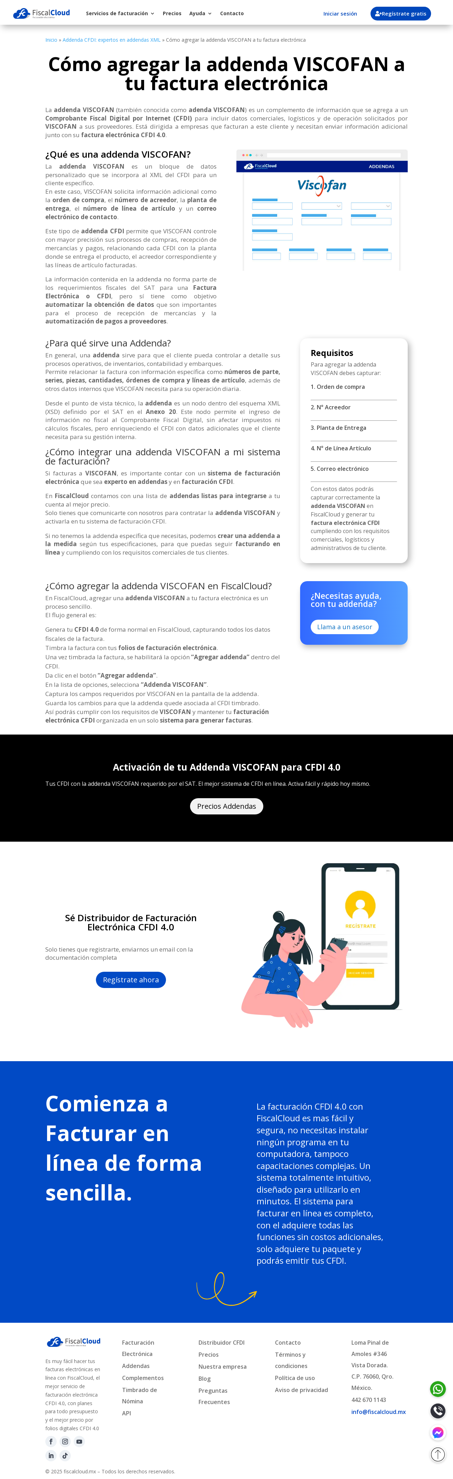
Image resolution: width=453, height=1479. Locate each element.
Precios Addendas (226, 806)
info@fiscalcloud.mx (378, 1412)
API (126, 1413)
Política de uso (295, 1378)
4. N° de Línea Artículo (341, 448)
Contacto (232, 13)
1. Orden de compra (338, 387)
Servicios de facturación (117, 13)
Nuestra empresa (223, 1366)
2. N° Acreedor (331, 407)
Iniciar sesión (340, 13)
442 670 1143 (368, 1400)
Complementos (143, 1378)
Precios (172, 13)
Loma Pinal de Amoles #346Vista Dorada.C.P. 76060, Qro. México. (372, 1365)
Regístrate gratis (404, 13)
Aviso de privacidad (301, 1390)
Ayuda (197, 13)
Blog (205, 1378)
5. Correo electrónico (340, 469)
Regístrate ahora (131, 979)
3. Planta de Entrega (338, 428)
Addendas (136, 1366)
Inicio (51, 39)
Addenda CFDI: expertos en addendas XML (112, 39)
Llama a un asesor (344, 626)
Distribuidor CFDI (222, 1342)
